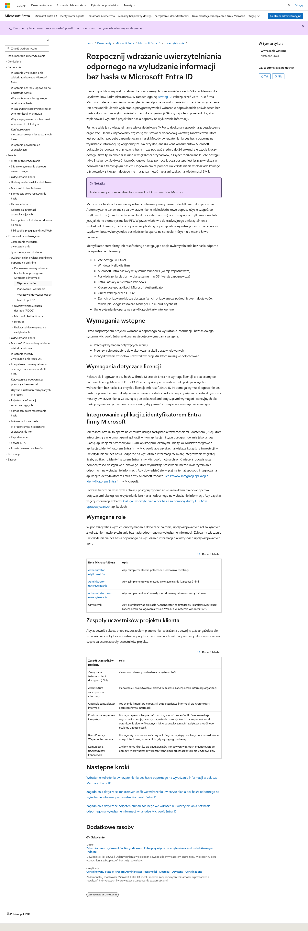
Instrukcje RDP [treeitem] (26, 300)
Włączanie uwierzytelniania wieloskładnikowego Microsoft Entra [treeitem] (29, 77)
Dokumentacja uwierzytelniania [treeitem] (26, 56)
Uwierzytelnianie (174, 43)
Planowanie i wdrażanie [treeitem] (31, 289)
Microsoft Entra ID (149, 43)
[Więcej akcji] (218, 43)
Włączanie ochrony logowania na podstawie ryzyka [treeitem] (31, 90)
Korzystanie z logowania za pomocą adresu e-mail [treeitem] (27, 382)
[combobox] (27, 48)
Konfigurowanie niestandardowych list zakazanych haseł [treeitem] (31, 134)
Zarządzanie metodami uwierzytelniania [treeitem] (24, 244)
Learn (89, 43)
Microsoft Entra (125, 43)
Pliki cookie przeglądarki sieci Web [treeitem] (31, 230)
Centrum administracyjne (285, 16)
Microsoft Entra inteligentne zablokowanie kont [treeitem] (28, 429)
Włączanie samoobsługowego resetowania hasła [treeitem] (29, 100)
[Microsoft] (7, 5)
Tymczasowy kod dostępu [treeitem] (26, 252)
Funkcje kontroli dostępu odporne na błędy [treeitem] (31, 222)
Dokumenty (104, 43)
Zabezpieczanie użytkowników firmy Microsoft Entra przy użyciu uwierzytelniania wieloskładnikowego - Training (150, 849)
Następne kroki (270, 56)
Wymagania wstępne (273, 50)
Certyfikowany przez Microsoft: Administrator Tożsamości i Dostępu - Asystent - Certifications (144, 871)
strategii (163, 97)
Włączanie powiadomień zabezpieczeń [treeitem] (25, 147)
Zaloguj (298, 5)
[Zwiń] (48, 40)
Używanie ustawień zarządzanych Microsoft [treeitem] (31, 392)
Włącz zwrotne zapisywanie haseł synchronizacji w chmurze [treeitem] (31, 111)
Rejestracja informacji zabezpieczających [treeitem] (23, 212)
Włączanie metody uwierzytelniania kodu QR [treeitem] (26, 356)
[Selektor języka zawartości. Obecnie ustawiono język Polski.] (12, 925)
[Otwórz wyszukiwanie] (289, 5)
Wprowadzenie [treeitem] (26, 283)
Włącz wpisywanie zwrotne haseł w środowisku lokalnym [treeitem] (30, 121)
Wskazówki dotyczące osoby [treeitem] (34, 294)
